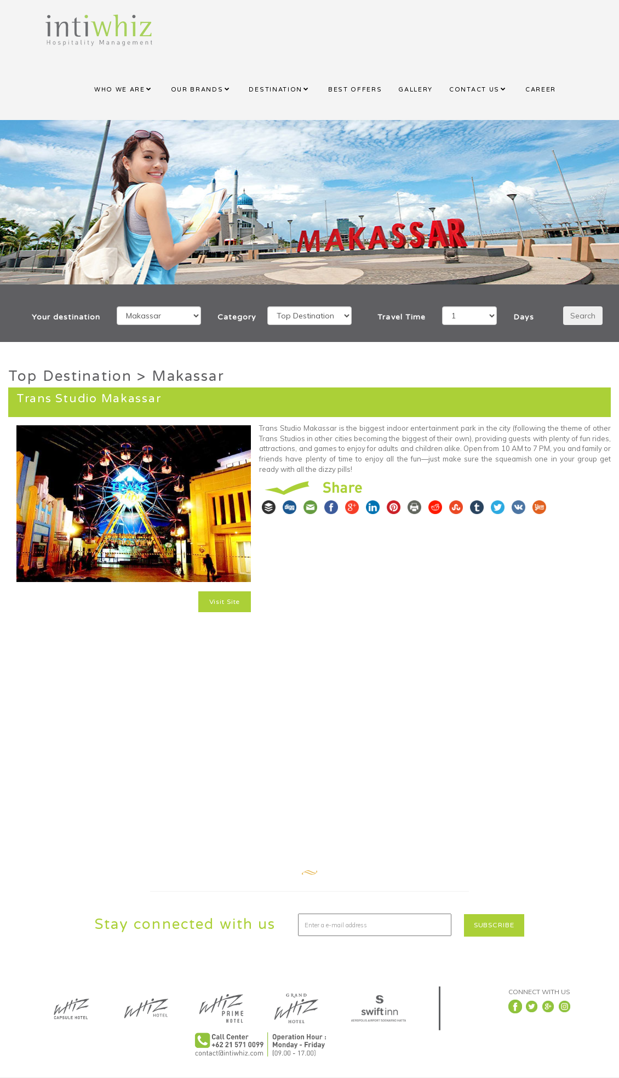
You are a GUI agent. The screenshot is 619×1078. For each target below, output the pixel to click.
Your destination (66, 317)
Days (523, 317)
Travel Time (401, 317)
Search (582, 316)
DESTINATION (275, 89)
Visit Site (224, 602)
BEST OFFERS (355, 89)
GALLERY (415, 89)
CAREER (540, 89)
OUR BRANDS (197, 89)
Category (234, 317)
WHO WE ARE (119, 89)
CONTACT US (474, 89)
